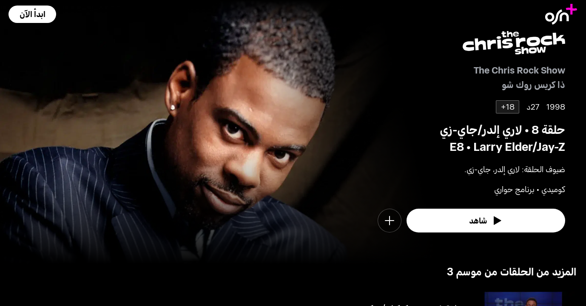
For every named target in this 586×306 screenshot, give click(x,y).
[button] (32, 14)
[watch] (486, 220)
